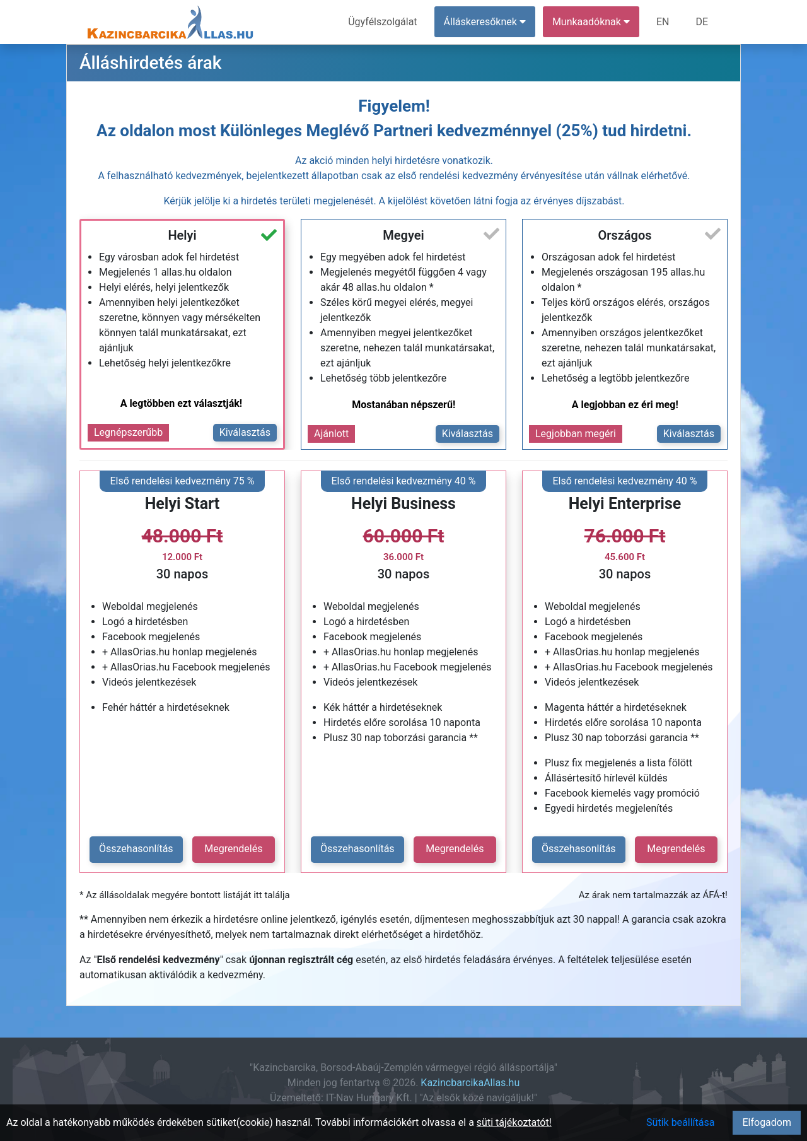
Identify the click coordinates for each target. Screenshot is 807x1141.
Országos (624, 235)
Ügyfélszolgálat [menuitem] (382, 22)
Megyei (403, 235)
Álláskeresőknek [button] (485, 22)
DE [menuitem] (701, 22)
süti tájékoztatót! (514, 1122)
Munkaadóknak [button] (591, 22)
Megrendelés (233, 849)
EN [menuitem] (663, 22)
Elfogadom (766, 1122)
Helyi (182, 235)
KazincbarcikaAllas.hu (470, 1083)
